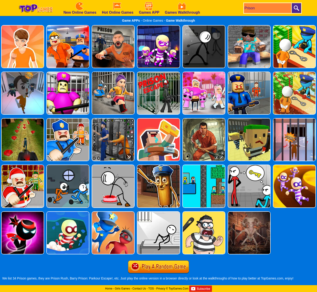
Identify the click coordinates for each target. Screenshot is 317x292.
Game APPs (131, 20)
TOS (151, 288)
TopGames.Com (179, 288)
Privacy (160, 288)
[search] (267, 8)
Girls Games (122, 288)
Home (108, 288)
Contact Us (139, 288)
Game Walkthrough (180, 20)
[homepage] (35, 1)
